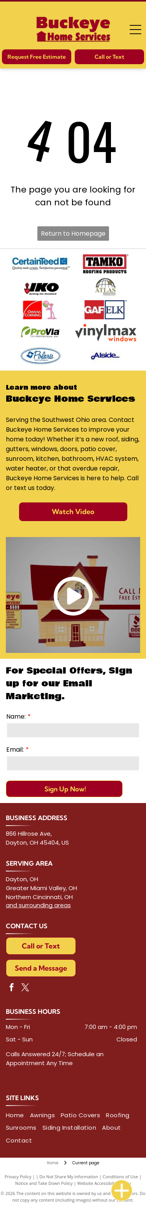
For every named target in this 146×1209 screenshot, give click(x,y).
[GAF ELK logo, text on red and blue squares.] (106, 309)
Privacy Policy (18, 1176)
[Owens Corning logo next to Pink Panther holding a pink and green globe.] (40, 309)
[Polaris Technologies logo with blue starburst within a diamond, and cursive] (40, 355)
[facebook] (12, 988)
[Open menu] (135, 29)
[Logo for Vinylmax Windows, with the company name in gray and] (106, 332)
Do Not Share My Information (68, 1176)
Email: (15, 749)
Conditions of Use (120, 1176)
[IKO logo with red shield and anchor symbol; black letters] (40, 286)
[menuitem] (18, 1115)
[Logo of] (106, 355)
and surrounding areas (38, 905)
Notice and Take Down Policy (44, 1183)
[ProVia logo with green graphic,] (40, 332)
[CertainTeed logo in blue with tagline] (40, 263)
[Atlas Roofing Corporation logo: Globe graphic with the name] (106, 286)
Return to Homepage (73, 233)
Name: (16, 716)
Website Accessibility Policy (104, 1183)
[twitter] (25, 988)
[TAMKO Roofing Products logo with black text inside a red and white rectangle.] (106, 263)
